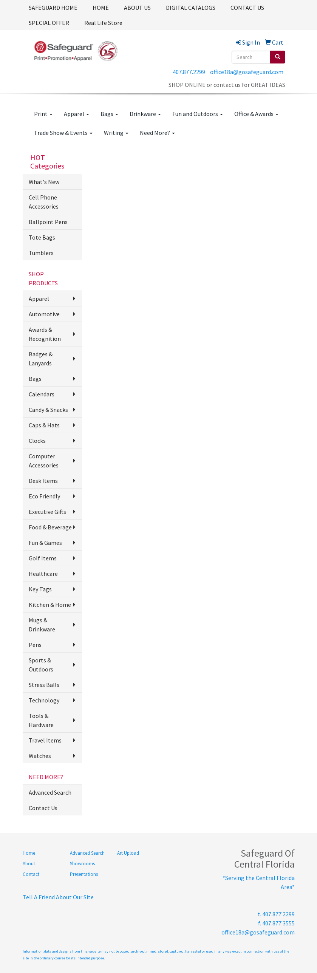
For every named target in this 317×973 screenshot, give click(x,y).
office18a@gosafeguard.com (246, 72)
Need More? (157, 132)
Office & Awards (256, 114)
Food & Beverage (50, 527)
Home (29, 853)
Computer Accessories (44, 460)
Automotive (44, 314)
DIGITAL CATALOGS (190, 7)
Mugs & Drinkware (42, 624)
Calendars (41, 394)
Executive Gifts (47, 511)
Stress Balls (44, 684)
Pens (35, 644)
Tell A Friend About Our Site (58, 897)
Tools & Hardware (41, 720)
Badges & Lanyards (41, 358)
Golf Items (43, 558)
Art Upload (128, 853)
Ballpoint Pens (48, 222)
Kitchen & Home (50, 604)
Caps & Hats (44, 425)
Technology (44, 700)
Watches (40, 756)
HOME (101, 7)
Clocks (37, 440)
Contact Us (43, 808)
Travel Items (45, 740)
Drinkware (145, 114)
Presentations (84, 874)
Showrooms (82, 863)
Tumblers (41, 253)
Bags (109, 114)
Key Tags (40, 589)
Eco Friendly (44, 496)
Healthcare (43, 573)
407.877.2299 (189, 72)
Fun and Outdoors (197, 114)
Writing (116, 132)
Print (43, 114)
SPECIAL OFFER (49, 22)
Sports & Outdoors (41, 664)
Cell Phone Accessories (44, 201)
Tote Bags (42, 237)
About (29, 863)
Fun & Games (45, 542)
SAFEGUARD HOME (53, 7)
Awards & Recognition (45, 334)
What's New (44, 182)
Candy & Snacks (48, 409)
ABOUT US (137, 7)
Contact (31, 874)
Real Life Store (103, 22)
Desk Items (43, 480)
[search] (277, 57)
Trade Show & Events (63, 132)
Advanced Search (50, 792)
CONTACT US (247, 7)
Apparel (76, 114)
